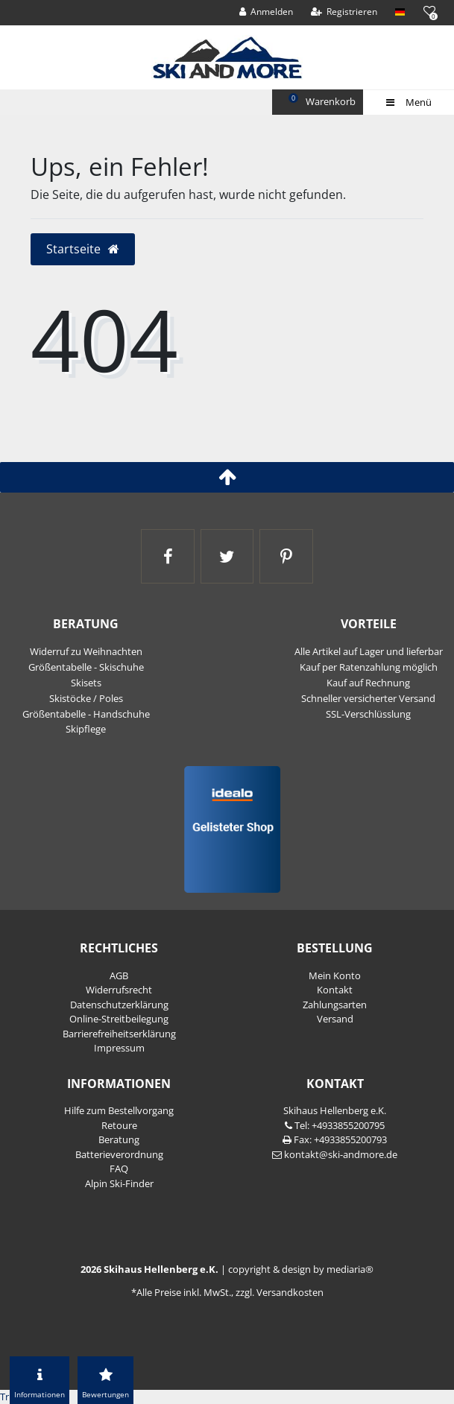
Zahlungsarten (335, 1004)
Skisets (86, 682)
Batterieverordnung (119, 1154)
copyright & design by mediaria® (300, 1269)
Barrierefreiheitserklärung (119, 1033)
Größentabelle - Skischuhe (86, 667)
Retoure (119, 1125)
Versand (335, 1018)
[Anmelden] (266, 12)
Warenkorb (323, 100)
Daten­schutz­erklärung (119, 1004)
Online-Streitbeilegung (118, 1018)
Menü (408, 102)
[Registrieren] (344, 12)
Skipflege (86, 729)
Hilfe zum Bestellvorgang (119, 1110)
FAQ (119, 1168)
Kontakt (335, 989)
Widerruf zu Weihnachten (86, 651)
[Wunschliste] (429, 11)
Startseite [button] (83, 249)
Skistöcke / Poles (86, 698)
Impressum (119, 1047)
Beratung (118, 1139)
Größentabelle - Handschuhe (86, 714)
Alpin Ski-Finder (119, 1183)
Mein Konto (335, 975)
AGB (119, 975)
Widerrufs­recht (119, 989)
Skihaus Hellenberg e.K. (334, 1110)
